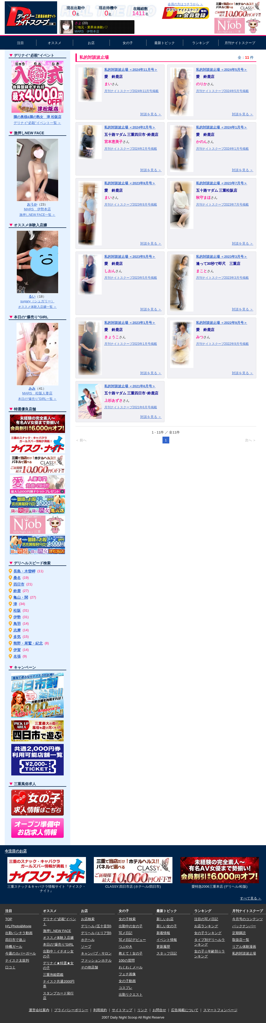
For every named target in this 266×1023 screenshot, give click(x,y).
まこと (201, 271)
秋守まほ (203, 197)
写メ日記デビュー (132, 940)
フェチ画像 (127, 974)
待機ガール (13, 947)
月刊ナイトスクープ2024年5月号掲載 (222, 91)
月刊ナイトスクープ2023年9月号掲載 (130, 204)
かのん (201, 142)
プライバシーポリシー (71, 1010)
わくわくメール (131, 967)
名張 (17, 656)
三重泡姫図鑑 (53, 975)
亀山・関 (20, 597)
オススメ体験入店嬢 (58, 938)
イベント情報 (166, 940)
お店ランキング (206, 926)
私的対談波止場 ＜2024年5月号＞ (221, 70)
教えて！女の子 (131, 953)
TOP (8, 919)
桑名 (17, 578)
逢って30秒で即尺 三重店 (218, 263)
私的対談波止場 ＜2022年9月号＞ (221, 323)
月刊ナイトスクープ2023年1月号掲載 (130, 344)
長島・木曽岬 (24, 571)
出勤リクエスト (131, 995)
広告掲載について (184, 1010)
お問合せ (159, 1010)
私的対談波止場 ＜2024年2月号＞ (130, 127)
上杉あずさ (113, 400)
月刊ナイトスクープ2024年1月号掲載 (222, 149)
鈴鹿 (17, 591)
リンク (142, 1010)
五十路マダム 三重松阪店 (216, 190)
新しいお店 (164, 919)
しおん (109, 271)
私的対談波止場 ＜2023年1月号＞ (130, 323)
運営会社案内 (39, 1010)
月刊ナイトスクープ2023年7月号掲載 (222, 204)
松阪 (17, 610)
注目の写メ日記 (206, 919)
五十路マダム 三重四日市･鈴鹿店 (131, 134)
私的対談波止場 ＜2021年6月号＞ (130, 386)
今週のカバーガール (20, 953)
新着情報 (163, 933)
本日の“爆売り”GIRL (58, 944)
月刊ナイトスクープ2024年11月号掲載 (131, 91)
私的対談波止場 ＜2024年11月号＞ (131, 70)
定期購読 (239, 933)
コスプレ (125, 988)
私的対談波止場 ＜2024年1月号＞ (221, 127)
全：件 (246, 57)
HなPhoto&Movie (18, 926)
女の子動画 (127, 981)
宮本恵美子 (113, 142)
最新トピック (164, 43)
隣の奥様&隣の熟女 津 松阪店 (37, 117)
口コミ (10, 967)
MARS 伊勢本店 (37, 209)
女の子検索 (127, 919)
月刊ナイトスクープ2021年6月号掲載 (130, 407)
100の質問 (127, 960)
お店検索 (88, 919)
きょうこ (111, 337)
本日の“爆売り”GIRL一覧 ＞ (37, 399)
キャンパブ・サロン (96, 953)
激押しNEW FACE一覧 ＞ (37, 215)
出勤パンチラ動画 (18, 933)
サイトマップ (122, 1010)
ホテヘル (88, 940)
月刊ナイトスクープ (240, 43)
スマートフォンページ (220, 1010)
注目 (20, 43)
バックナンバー (244, 926)
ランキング (200, 43)
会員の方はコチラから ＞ (185, 4)
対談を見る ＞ (151, 114)
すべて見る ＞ (251, 898)
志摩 (17, 630)
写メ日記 (125, 933)
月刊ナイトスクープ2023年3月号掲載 (222, 278)
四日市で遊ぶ (15, 940)
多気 (17, 637)
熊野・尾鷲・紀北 (28, 643)
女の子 (128, 43)
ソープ (86, 947)
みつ (199, 337)
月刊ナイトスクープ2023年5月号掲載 (130, 278)
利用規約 (100, 1010)
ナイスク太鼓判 (17, 960)
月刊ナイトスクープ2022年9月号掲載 (222, 344)
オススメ (54, 43)
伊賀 (17, 650)
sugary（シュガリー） (37, 301)
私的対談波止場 (244, 953)
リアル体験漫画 (244, 947)
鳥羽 (17, 623)
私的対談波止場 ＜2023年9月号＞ (130, 183)
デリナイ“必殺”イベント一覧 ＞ (37, 123)
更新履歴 (163, 947)
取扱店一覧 (240, 940)
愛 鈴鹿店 (113, 76)
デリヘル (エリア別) (96, 933)
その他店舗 (89, 967)
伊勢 (17, 617)
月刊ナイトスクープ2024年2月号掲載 (130, 149)
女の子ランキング (207, 933)
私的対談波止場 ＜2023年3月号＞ (221, 257)
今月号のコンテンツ (247, 919)
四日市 (18, 584)
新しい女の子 (166, 926)
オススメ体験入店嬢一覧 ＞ (37, 307)
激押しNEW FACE (57, 931)
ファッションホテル (96, 960)
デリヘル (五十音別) (96, 926)
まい (108, 84)
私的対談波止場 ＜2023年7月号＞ (221, 183)
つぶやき (125, 947)
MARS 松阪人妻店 (37, 393)
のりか (201, 84)
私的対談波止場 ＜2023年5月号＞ (130, 257)
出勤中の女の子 (131, 926)
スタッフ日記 (166, 953)
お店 (91, 43)
